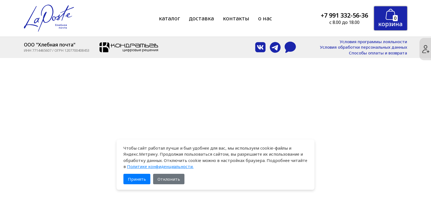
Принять (137, 179)
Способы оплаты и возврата (378, 53)
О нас (265, 18)
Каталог (169, 18)
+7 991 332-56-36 (344, 15)
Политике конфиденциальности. (160, 166)
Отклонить (169, 179)
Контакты (236, 18)
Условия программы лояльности (373, 42)
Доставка (201, 18)
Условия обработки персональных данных (363, 47)
